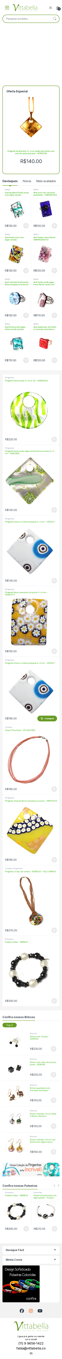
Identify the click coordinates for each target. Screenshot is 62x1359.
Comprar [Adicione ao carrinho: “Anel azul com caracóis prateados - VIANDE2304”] (54, 226)
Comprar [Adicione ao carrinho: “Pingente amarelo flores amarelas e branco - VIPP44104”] (54, 860)
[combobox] (26, 19)
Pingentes (9, 377)
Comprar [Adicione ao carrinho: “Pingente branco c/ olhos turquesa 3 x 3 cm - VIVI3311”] (54, 580)
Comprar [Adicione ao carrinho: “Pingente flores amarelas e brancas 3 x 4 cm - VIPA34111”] (54, 651)
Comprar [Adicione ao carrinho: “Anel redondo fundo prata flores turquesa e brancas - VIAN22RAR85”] (26, 315)
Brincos (33, 1033)
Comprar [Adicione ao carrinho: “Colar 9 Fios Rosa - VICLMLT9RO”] (54, 789)
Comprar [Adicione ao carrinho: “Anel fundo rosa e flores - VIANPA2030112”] (54, 270)
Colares (8, 727)
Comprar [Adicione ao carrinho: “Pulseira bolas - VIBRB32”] (54, 1001)
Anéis (7, 189)
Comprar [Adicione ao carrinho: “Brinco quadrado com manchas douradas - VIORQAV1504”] (53, 1100)
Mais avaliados (46, 181)
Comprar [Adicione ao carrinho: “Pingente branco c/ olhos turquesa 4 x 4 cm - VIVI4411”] (49, 718)
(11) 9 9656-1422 (31, 1343)
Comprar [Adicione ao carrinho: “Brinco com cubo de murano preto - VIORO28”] (53, 1074)
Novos (27, 181)
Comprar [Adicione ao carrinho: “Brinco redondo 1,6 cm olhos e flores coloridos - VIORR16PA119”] (53, 1126)
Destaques (10, 181)
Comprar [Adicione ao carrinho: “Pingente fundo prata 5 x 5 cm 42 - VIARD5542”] (54, 439)
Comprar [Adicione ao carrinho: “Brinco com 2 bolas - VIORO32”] (53, 1049)
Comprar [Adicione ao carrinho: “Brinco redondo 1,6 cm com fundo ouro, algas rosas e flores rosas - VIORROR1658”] (53, 1152)
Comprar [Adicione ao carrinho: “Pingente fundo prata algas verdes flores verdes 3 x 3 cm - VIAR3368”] (54, 510)
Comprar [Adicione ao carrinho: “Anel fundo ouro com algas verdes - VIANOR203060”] (26, 270)
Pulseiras (9, 939)
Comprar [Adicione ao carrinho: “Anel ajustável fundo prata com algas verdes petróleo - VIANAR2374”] (26, 226)
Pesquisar (54, 19)
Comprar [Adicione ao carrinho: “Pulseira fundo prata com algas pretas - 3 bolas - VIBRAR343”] (54, 1229)
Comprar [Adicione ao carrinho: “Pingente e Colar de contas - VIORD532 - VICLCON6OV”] (54, 930)
